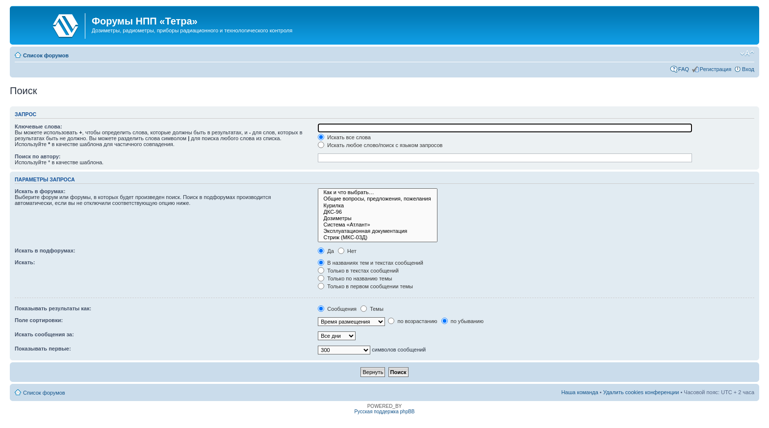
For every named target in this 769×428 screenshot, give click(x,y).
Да (326, 251)
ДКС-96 (377, 212)
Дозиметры (377, 218)
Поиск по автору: (37, 156)
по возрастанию (412, 321)
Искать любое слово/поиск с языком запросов (380, 145)
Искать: (25, 262)
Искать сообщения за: (44, 334)
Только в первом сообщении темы (365, 286)
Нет (347, 251)
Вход (748, 69)
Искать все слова (344, 137)
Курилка (377, 205)
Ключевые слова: (38, 126)
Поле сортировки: (39, 320)
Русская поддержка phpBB (384, 411)
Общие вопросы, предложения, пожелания (377, 199)
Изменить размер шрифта (747, 53)
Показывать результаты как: (53, 308)
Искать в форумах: (40, 191)
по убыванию (462, 321)
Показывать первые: (43, 349)
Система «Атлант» (377, 225)
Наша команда (579, 392)
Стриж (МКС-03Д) (377, 237)
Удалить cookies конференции (641, 392)
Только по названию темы (355, 278)
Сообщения (337, 309)
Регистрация (715, 69)
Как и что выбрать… (377, 192)
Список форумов (46, 55)
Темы (372, 309)
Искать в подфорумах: (45, 250)
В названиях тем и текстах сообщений (370, 263)
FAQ (683, 69)
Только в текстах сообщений (358, 271)
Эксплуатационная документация (377, 231)
